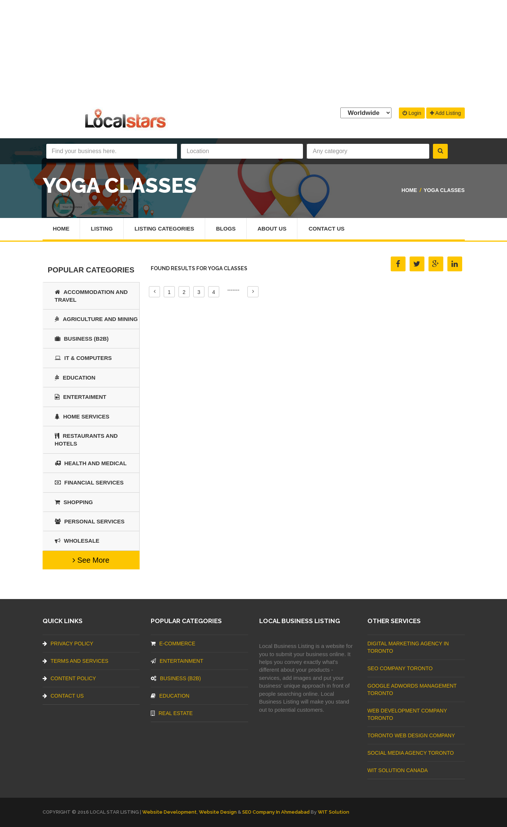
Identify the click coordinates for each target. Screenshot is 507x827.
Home (409, 190)
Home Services (82, 416)
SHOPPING (74, 502)
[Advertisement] (253, 52)
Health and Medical (91, 463)
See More (91, 560)
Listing (102, 228)
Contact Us (327, 228)
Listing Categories (164, 228)
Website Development (169, 812)
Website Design (218, 812)
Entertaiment (80, 397)
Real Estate (172, 713)
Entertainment (177, 661)
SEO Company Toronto (400, 668)
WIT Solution (333, 812)
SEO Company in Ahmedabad (276, 812)
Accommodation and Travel (91, 296)
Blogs (226, 228)
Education (75, 377)
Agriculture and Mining (96, 319)
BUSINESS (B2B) (82, 338)
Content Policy (69, 678)
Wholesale (77, 540)
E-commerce (173, 643)
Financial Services (89, 482)
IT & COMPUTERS (83, 358)
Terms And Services (76, 661)
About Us (272, 228)
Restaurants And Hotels (86, 440)
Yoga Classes (444, 190)
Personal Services (90, 521)
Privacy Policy (68, 643)
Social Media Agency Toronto (410, 753)
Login (412, 113)
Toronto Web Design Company (411, 735)
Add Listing (445, 113)
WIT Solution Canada (397, 770)
